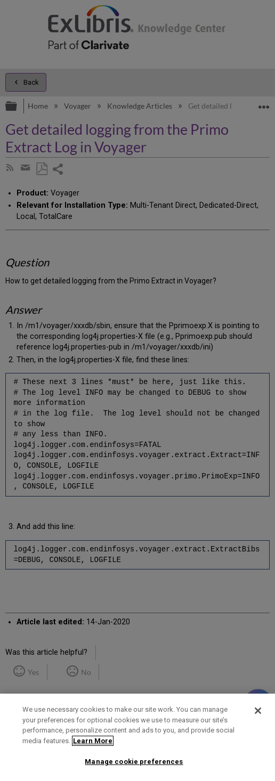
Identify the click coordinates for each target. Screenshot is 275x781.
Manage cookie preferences (134, 762)
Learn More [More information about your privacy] (92, 741)
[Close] (258, 710)
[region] (137, 737)
